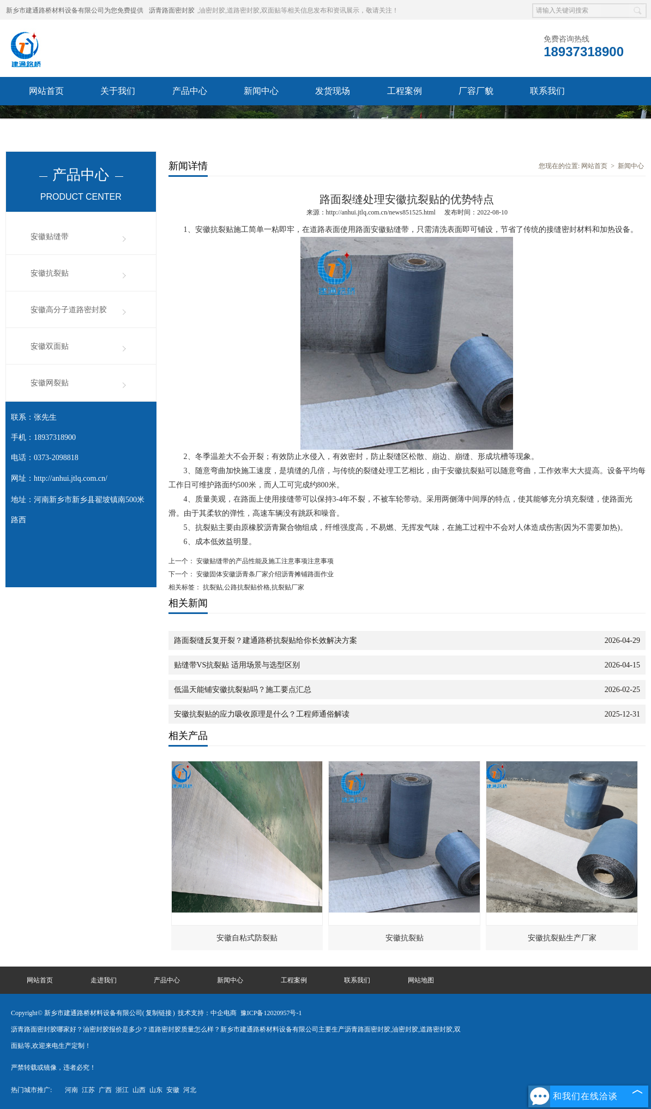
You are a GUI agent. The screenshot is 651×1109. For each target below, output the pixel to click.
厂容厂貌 (476, 91)
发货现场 (332, 91)
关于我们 (117, 91)
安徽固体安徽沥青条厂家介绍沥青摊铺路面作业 (264, 574)
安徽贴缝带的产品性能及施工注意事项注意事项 (264, 561)
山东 (155, 1090)
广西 (105, 1090)
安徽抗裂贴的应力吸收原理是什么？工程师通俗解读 (261, 714)
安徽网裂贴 (50, 383)
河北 (189, 1090)
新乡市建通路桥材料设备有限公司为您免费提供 (74, 10)
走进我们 (104, 980)
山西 (139, 1090)
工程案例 (404, 91)
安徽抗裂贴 (50, 273)
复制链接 (159, 1013)
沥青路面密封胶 (172, 10)
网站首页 (46, 91)
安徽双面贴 (50, 346)
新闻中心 (261, 91)
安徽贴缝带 (50, 236)
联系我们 (547, 91)
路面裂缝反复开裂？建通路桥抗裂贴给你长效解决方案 (265, 640)
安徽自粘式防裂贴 (247, 938)
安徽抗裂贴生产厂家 (562, 938)
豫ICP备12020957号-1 (271, 1013)
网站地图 (421, 980)
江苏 (88, 1090)
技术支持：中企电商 (207, 1013)
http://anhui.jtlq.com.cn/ (70, 478)
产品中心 (189, 91)
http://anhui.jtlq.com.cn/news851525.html (381, 212)
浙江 (122, 1090)
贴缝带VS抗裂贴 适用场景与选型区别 (237, 665)
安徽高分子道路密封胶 (69, 310)
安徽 (172, 1090)
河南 (71, 1090)
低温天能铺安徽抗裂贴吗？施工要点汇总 (242, 689)
